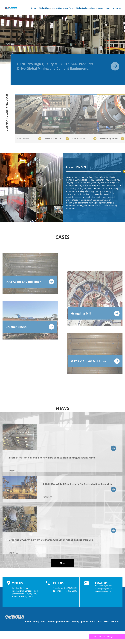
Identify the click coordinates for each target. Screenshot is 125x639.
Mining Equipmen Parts (86, 8)
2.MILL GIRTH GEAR (57, 139)
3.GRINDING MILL (84, 139)
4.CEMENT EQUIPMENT (112, 139)
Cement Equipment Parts (63, 8)
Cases (100, 8)
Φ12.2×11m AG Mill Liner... (95, 362)
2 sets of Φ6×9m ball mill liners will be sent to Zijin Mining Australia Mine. (52, 458)
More (62, 563)
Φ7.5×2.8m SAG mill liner (30, 283)
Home (33, 8)
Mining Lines (45, 8)
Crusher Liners (30, 328)
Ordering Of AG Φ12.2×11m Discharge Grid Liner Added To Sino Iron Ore (51, 541)
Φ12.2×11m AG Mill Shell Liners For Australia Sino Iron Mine (78, 485)
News (108, 8)
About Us (117, 8)
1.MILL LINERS (29, 139)
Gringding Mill (95, 314)
